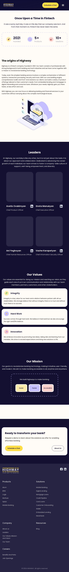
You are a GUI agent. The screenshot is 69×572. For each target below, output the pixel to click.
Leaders (5, 532)
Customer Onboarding (44, 505)
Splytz (5, 502)
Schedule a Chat (50, 5)
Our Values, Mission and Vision (10, 537)
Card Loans (40, 502)
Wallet (38, 509)
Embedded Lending (43, 512)
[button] (62, 5)
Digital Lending (41, 491)
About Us (57, 448)
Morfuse (5, 498)
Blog (38, 529)
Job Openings (8, 558)
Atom (5, 487)
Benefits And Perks (9, 555)
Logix (4, 494)
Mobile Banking (8, 505)
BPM (4, 491)
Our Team (6, 542)
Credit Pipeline (41, 498)
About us (6, 529)
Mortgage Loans (42, 494)
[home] (8, 5)
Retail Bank (40, 516)
